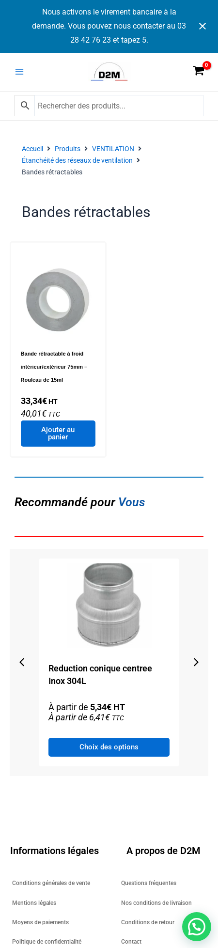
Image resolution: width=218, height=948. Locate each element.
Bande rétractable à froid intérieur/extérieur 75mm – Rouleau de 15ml (54, 367)
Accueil (32, 149)
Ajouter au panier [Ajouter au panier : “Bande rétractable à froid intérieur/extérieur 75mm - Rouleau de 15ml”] (58, 433)
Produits (67, 149)
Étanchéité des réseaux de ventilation (77, 160)
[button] (22, 662)
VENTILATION (113, 149)
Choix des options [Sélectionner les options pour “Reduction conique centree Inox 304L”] (129, 747)
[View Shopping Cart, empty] (198, 71)
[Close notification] (202, 26)
